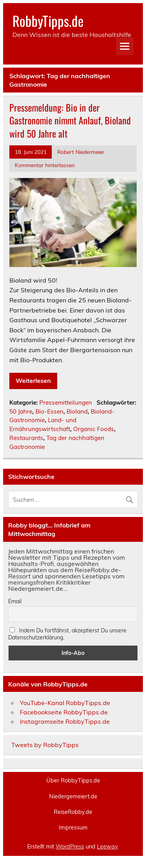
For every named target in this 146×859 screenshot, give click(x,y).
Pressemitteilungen (65, 402)
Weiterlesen (33, 380)
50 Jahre (20, 411)
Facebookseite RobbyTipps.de (64, 712)
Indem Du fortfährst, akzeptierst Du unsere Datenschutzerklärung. (67, 634)
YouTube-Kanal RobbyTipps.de (65, 703)
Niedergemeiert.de (73, 796)
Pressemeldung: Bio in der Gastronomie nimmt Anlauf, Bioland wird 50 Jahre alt (70, 120)
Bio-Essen (49, 411)
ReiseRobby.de (73, 812)
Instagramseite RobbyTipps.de (65, 721)
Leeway (107, 846)
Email (14, 601)
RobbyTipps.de (48, 20)
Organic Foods (93, 429)
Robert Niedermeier (80, 151)
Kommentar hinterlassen (45, 165)
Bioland (77, 411)
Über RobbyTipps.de (73, 780)
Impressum (73, 827)
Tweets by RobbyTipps (45, 745)
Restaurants (26, 438)
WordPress (70, 846)
